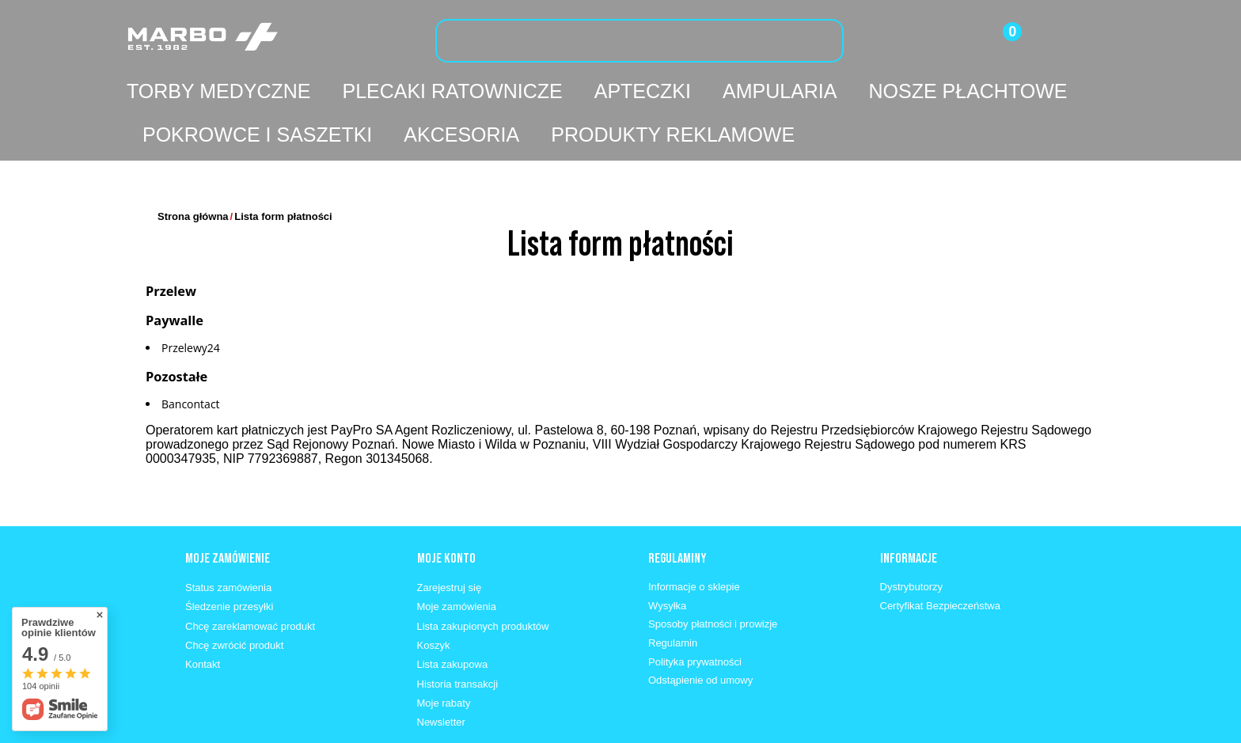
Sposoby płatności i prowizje (712, 576)
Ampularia (780, 91)
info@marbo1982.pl (396, 728)
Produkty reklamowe (673, 134)
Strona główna (193, 169)
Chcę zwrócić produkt (234, 598)
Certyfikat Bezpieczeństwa (940, 558)
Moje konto (446, 510)
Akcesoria (461, 134)
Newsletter (441, 674)
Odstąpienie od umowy (700, 633)
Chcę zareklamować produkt (250, 579)
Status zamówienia (228, 540)
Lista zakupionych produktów (483, 579)
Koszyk (433, 598)
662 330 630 (287, 728)
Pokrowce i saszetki (257, 134)
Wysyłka (667, 558)
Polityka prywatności (695, 614)
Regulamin (672, 595)
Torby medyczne (218, 91)
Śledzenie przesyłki (229, 559)
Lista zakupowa (452, 617)
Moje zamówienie (227, 510)
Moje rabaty (444, 655)
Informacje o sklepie (694, 539)
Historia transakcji (458, 637)
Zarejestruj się (449, 540)
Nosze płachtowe (967, 91)
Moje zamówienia (456, 559)
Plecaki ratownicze (452, 91)
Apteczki (642, 91)
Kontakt (202, 617)
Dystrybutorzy (911, 539)
